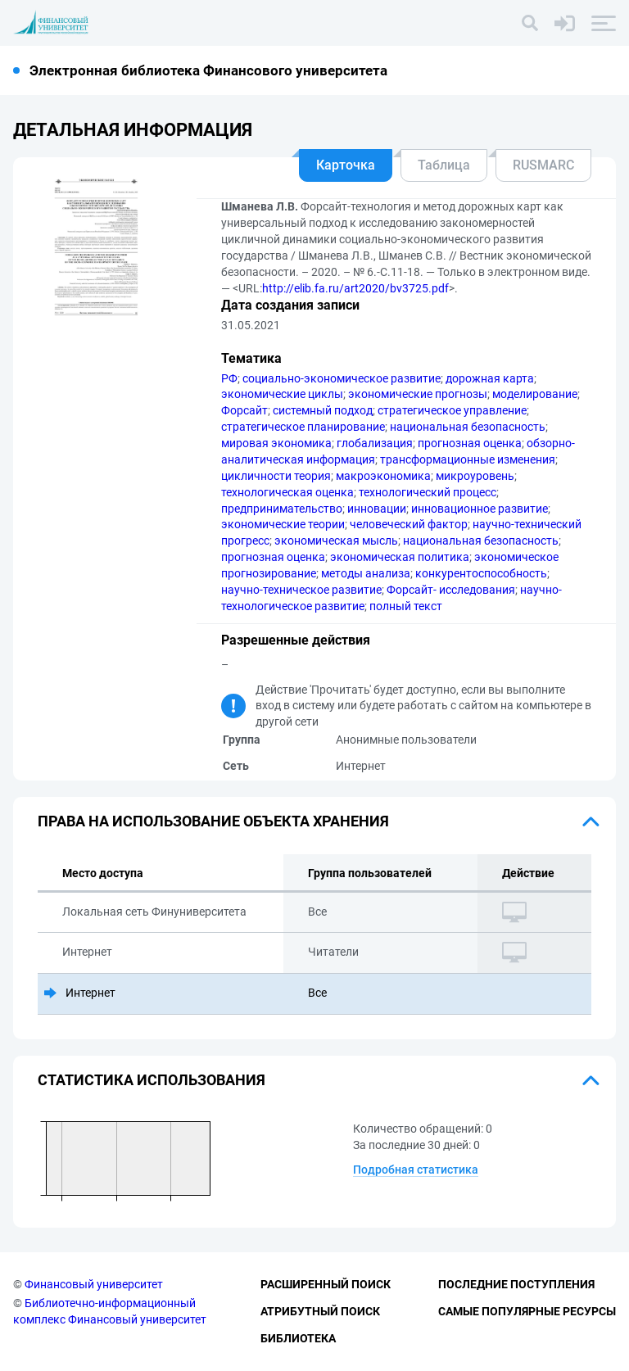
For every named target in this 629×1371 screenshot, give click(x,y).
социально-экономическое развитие (341, 378)
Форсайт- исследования (451, 589)
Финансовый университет (94, 1284)
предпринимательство (281, 508)
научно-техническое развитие (301, 589)
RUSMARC (543, 165)
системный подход (323, 410)
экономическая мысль (336, 540)
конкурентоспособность (481, 573)
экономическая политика (399, 556)
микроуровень (475, 475)
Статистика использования (151, 1079)
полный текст (405, 606)
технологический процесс (427, 492)
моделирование (534, 393)
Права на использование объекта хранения (213, 821)
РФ (229, 378)
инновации (376, 508)
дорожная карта (490, 378)
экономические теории (283, 524)
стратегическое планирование (303, 426)
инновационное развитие (479, 508)
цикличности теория (276, 475)
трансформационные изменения (467, 459)
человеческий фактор (409, 524)
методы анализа (365, 573)
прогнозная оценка (470, 443)
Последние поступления (516, 1284)
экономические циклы (282, 393)
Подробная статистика (415, 1169)
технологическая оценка (287, 492)
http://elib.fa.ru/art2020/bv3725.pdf (355, 288)
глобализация (375, 443)
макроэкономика (383, 475)
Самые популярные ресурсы (527, 1311)
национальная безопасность (467, 426)
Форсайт (244, 410)
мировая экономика (276, 443)
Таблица (444, 165)
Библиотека (298, 1338)
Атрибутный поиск (320, 1311)
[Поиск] (530, 23)
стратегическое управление (452, 410)
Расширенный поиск (325, 1284)
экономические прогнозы (417, 393)
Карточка (345, 165)
